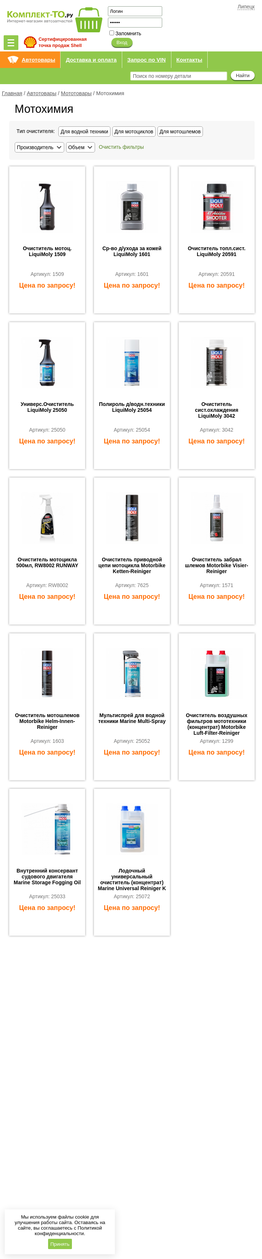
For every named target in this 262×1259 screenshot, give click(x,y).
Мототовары (76, 93)
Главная (12, 93)
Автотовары (38, 60)
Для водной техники (84, 131)
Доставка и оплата (91, 60)
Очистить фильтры (121, 147)
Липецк (246, 7)
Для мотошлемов (180, 131)
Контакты (190, 60)
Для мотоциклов (133, 131)
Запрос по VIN (146, 60)
